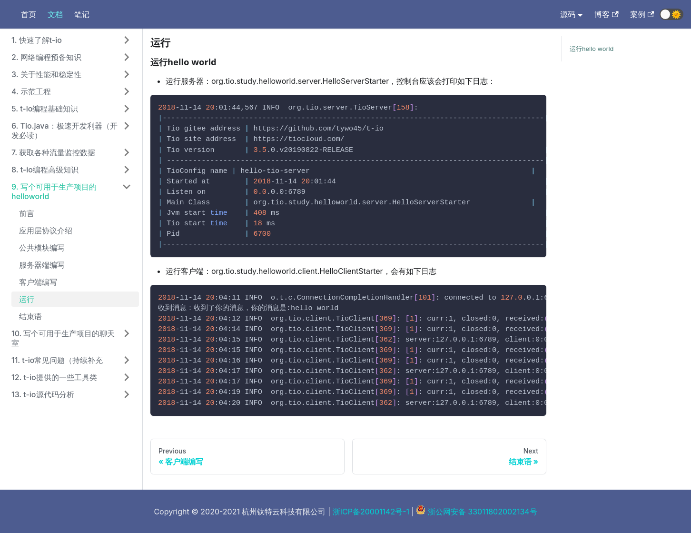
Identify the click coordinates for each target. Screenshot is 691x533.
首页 (28, 14)
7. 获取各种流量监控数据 (53, 152)
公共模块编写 (42, 247)
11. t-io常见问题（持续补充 (57, 360)
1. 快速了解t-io (36, 40)
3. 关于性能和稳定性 (46, 74)
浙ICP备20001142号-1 (371, 511)
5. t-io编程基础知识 (44, 108)
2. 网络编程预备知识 (46, 57)
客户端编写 (38, 282)
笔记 (81, 14)
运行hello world (591, 48)
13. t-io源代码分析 (42, 394)
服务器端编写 (42, 265)
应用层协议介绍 (45, 230)
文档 (55, 14)
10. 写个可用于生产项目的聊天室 (63, 338)
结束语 (30, 316)
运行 (26, 299)
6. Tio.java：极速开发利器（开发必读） (64, 130)
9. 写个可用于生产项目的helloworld (54, 191)
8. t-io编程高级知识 (45, 169)
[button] (671, 14)
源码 (567, 14)
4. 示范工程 (31, 91)
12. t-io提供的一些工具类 (54, 377)
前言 (26, 213)
